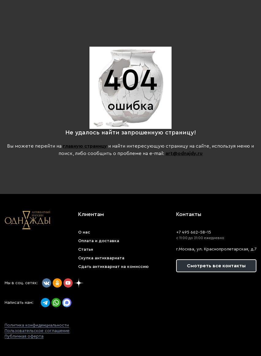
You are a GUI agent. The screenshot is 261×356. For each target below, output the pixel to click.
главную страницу (85, 146)
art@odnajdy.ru (183, 153)
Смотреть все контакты (216, 265)
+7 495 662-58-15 (193, 232)
